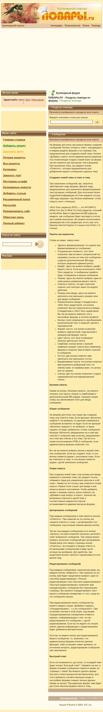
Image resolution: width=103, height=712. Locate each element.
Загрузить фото (13, 151)
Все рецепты (11, 163)
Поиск (86, 26)
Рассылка (9, 205)
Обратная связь (13, 217)
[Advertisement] (52, 59)
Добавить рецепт (14, 145)
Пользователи (72, 26)
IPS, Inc (88, 705)
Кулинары (9, 169)
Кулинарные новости (17, 187)
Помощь (96, 26)
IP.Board (70, 705)
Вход (28, 100)
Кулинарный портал (13, 26)
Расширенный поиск (16, 199)
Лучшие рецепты (14, 157)
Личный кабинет (14, 223)
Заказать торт (12, 175)
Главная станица (14, 139)
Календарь (56, 26)
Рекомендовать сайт (16, 211)
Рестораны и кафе (15, 181)
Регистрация (38, 100)
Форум (62, 705)
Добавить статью (14, 193)
